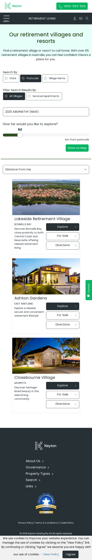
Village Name (54, 78)
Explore (66, 227)
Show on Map (77, 148)
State (10, 78)
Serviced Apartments (43, 96)
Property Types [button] (38, 473)
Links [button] (30, 486)
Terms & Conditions (46, 522)
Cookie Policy (66, 522)
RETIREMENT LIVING (42, 18)
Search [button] (32, 480)
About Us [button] (33, 461)
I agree (70, 554)
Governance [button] (36, 467)
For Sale (66, 236)
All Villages (13, 96)
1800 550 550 (72, 6)
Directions (65, 245)
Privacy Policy (26, 522)
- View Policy (50, 554)
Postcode (30, 78)
